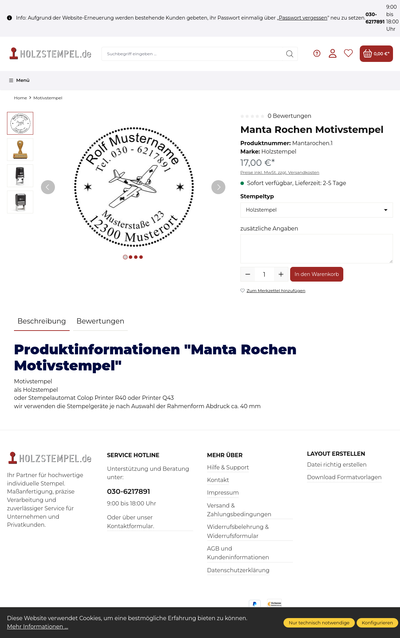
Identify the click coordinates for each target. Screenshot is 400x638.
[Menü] (19, 80)
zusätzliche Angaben (269, 228)
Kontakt (218, 480)
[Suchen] (290, 54)
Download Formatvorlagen (344, 477)
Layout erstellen (336, 454)
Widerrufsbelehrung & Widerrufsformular (238, 531)
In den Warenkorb (317, 274)
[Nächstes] (218, 187)
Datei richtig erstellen (336, 464)
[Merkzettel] (348, 53)
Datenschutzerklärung (238, 570)
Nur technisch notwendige (319, 622)
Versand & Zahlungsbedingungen (239, 510)
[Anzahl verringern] (248, 274)
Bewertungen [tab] (101, 321)
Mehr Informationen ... (37, 626)
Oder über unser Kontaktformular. (130, 522)
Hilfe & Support (228, 467)
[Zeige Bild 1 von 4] (125, 257)
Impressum (223, 492)
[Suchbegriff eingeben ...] (192, 54)
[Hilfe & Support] (317, 53)
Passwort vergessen (303, 18)
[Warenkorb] (376, 53)
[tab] (42, 322)
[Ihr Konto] (332, 53)
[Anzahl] (264, 274)
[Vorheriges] (48, 187)
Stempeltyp (257, 196)
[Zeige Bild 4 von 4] (141, 257)
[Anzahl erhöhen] (281, 274)
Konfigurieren (377, 622)
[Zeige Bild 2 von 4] (130, 257)
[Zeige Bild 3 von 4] (136, 257)
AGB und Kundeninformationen (238, 553)
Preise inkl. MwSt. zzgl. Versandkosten (280, 172)
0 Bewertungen (289, 116)
